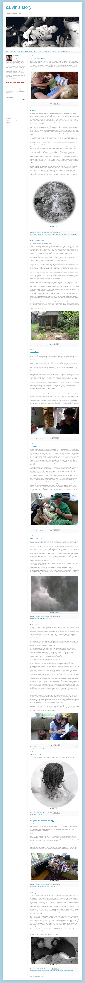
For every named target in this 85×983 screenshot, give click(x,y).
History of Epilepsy (38, 51)
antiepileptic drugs (36, 234)
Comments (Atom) (38, 976)
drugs (53, 234)
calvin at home (35, 754)
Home (6, 51)
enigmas (33, 446)
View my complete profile (11, 78)
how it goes (34, 893)
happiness (49, 345)
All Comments (10, 122)
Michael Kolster (56, 226)
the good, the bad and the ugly (42, 821)
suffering (39, 748)
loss (60, 234)
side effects (69, 234)
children (34, 345)
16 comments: (47, 744)
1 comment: (46, 343)
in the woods (35, 111)
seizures (65, 234)
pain (73, 746)
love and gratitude (37, 241)
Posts (8, 120)
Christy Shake (18, 55)
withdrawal (74, 234)
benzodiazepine (43, 234)
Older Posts (76, 974)
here (66, 757)
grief (58, 234)
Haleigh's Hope (50, 928)
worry (43, 748)
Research (47, 51)
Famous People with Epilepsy (65, 51)
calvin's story (18, 7)
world (49, 618)
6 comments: (46, 103)
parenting (75, 746)
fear (50, 970)
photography (40, 814)
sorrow (47, 618)
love (56, 345)
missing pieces (36, 538)
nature (62, 234)
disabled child (48, 234)
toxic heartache (36, 624)
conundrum (34, 352)
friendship (41, 345)
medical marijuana (68, 746)
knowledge (61, 746)
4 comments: (46, 232)
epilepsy (55, 234)
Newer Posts (32, 974)
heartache (57, 746)
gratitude (45, 345)
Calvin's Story (13, 51)
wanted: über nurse (37, 58)
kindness (53, 345)
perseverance (60, 970)
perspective (35, 814)
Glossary (54, 51)
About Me (20, 51)
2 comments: (46, 530)
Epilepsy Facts (28, 51)
